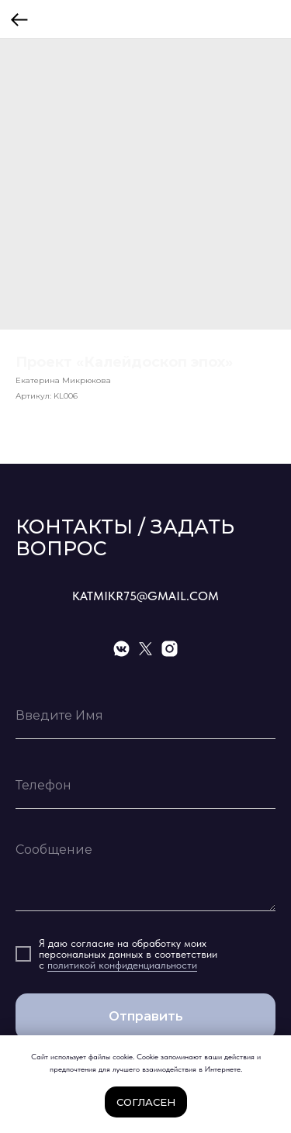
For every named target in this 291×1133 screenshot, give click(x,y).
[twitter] (145, 648)
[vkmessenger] (121, 648)
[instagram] (169, 648)
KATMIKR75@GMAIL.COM (145, 596)
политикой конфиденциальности (122, 965)
